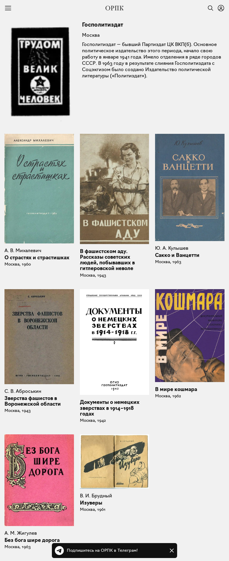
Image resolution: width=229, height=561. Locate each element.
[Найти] (209, 8)
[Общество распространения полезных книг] (114, 8)
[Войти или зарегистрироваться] (221, 8)
